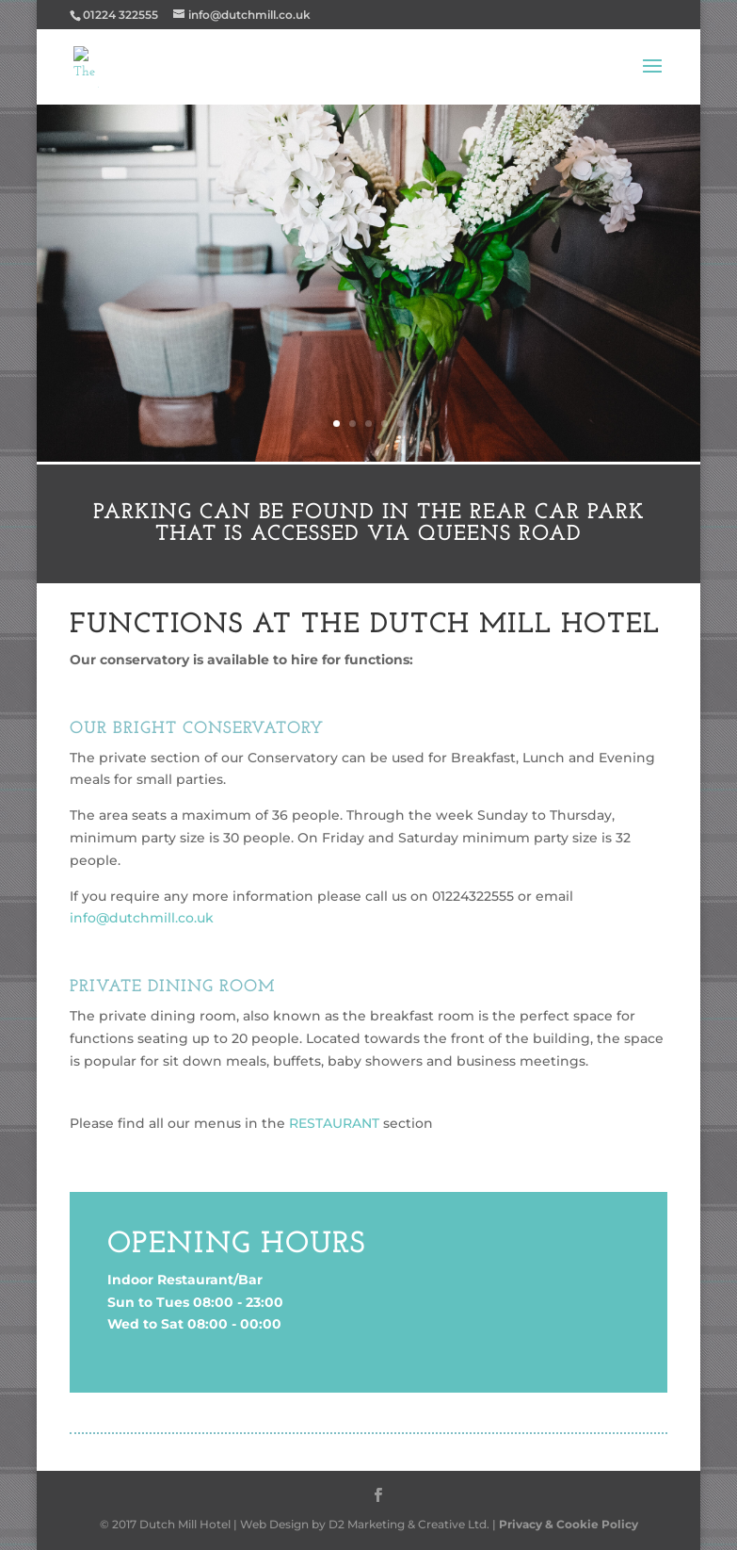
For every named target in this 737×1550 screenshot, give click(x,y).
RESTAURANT (332, 1123)
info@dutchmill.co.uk (142, 917)
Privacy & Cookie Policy (568, 1524)
